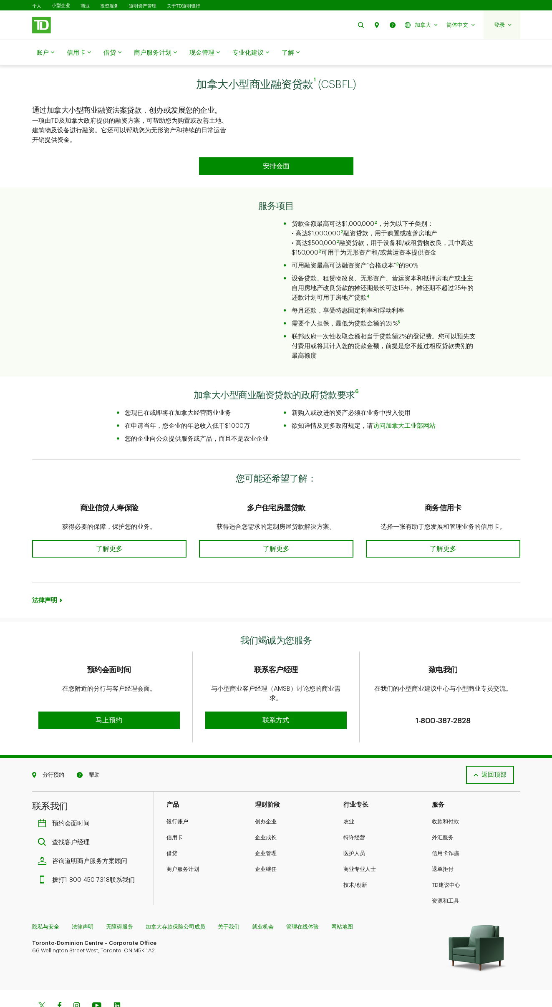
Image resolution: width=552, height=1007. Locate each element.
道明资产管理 (142, 5)
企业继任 (266, 841)
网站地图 (342, 898)
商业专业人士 (359, 841)
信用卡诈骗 (445, 825)
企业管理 (266, 825)
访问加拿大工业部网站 (404, 405)
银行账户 (177, 793)
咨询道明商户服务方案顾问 (84, 833)
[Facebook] (59, 978)
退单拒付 (443, 841)
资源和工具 (445, 873)
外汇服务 (443, 809)
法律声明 (44, 579)
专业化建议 (250, 53)
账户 (45, 53)
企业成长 (266, 809)
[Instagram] (76, 978)
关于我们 (228, 898)
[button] (361, 24)
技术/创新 (355, 857)
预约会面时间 (66, 795)
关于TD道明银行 (184, 5)
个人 (36, 5)
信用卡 (79, 53)
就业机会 (263, 898)
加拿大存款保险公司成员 (175, 898)
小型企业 (61, 5)
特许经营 (354, 809)
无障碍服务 (119, 898)
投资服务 (109, 5)
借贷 (112, 53)
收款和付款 (445, 793)
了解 (291, 53)
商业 (85, 5)
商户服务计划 (155, 53)
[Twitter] (41, 978)
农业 (348, 793)
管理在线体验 (302, 898)
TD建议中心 (446, 857)
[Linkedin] (117, 978)
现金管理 (204, 53)
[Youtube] (96, 978)
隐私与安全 (45, 898)
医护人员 (354, 825)
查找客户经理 (66, 814)
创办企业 (266, 793)
